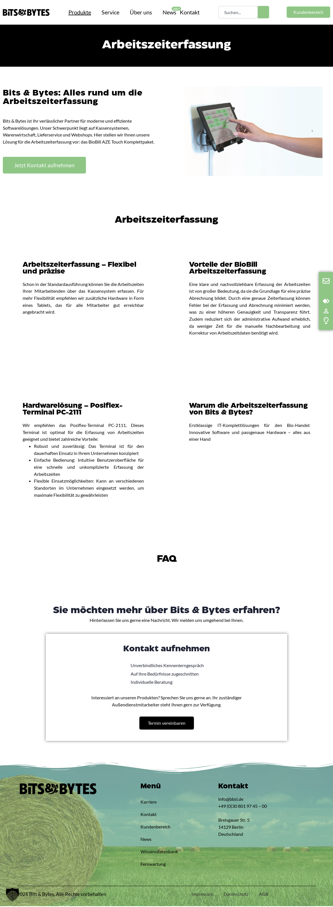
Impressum (200, 894)
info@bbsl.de (230, 799)
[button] (12, 894)
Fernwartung (153, 864)
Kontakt (148, 815)
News (146, 840)
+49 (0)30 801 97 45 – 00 (242, 806)
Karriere (148, 802)
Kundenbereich (153, 827)
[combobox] (238, 12)
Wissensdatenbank (153, 852)
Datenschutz (234, 894)
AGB (263, 894)
